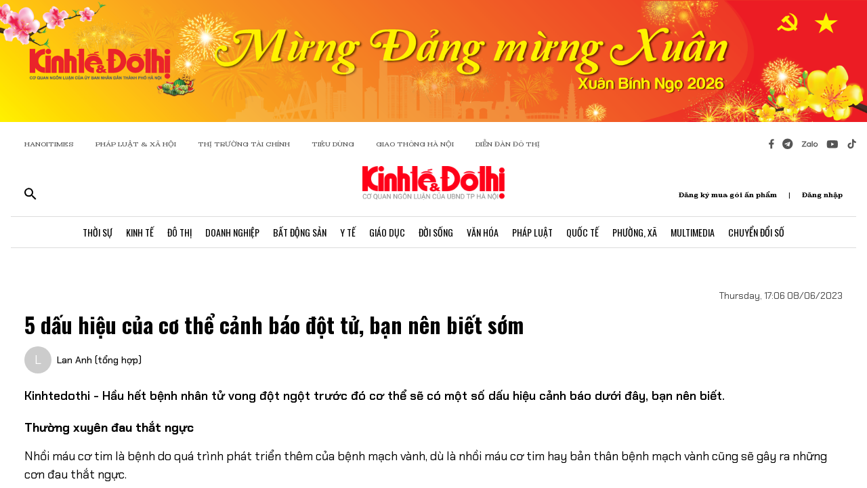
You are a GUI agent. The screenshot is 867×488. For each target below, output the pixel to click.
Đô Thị (179, 232)
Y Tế (348, 232)
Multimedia (693, 232)
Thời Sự (97, 232)
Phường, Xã (634, 232)
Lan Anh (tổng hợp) (99, 360)
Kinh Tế (140, 232)
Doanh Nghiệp (232, 232)
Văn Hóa (483, 232)
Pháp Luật (532, 232)
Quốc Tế (582, 232)
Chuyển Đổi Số (756, 232)
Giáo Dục (387, 232)
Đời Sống (436, 232)
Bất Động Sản (299, 232)
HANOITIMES (49, 144)
